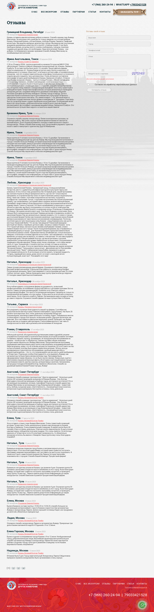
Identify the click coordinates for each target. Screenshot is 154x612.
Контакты (105, 12)
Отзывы (64, 12)
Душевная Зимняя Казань (28, 116)
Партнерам (79, 12)
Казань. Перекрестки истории (30, 307)
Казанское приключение (28, 35)
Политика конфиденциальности (136, 587)
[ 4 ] (23, 568)
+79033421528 (138, 4)
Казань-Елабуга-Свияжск (28, 62)
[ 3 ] (18, 568)
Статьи (92, 12)
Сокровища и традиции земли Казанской (34, 185)
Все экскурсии (49, 12)
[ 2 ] (13, 568)
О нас (34, 12)
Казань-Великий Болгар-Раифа (30, 398)
